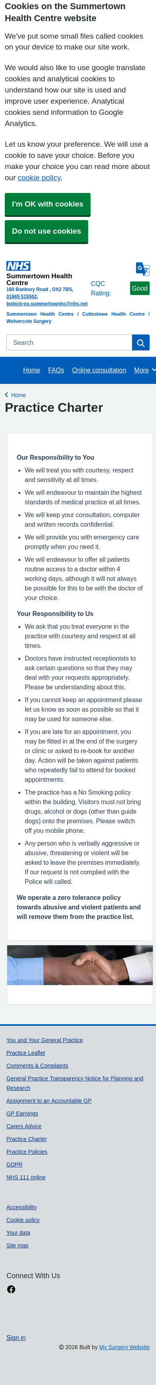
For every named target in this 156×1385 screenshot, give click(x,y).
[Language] (143, 269)
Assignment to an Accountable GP (49, 1101)
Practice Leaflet (25, 1053)
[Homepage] (47, 273)
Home (31, 370)
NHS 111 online (25, 1177)
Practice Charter (26, 1139)
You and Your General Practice (44, 1040)
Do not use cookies (46, 231)
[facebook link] (11, 1290)
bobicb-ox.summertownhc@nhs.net (47, 303)
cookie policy (39, 177)
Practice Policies (26, 1152)
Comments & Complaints (37, 1065)
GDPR (14, 1164)
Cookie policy (22, 1220)
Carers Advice (23, 1126)
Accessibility (21, 1207)
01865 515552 (21, 296)
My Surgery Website (124, 1347)
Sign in (16, 1337)
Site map (17, 1245)
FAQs (56, 370)
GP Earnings (22, 1113)
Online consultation (99, 370)
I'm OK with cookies (47, 204)
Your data (18, 1232)
